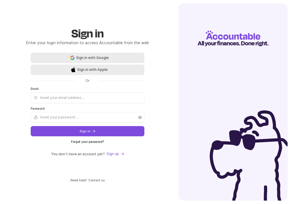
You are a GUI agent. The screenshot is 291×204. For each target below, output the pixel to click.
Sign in (87, 131)
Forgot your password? (87, 142)
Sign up (115, 154)
